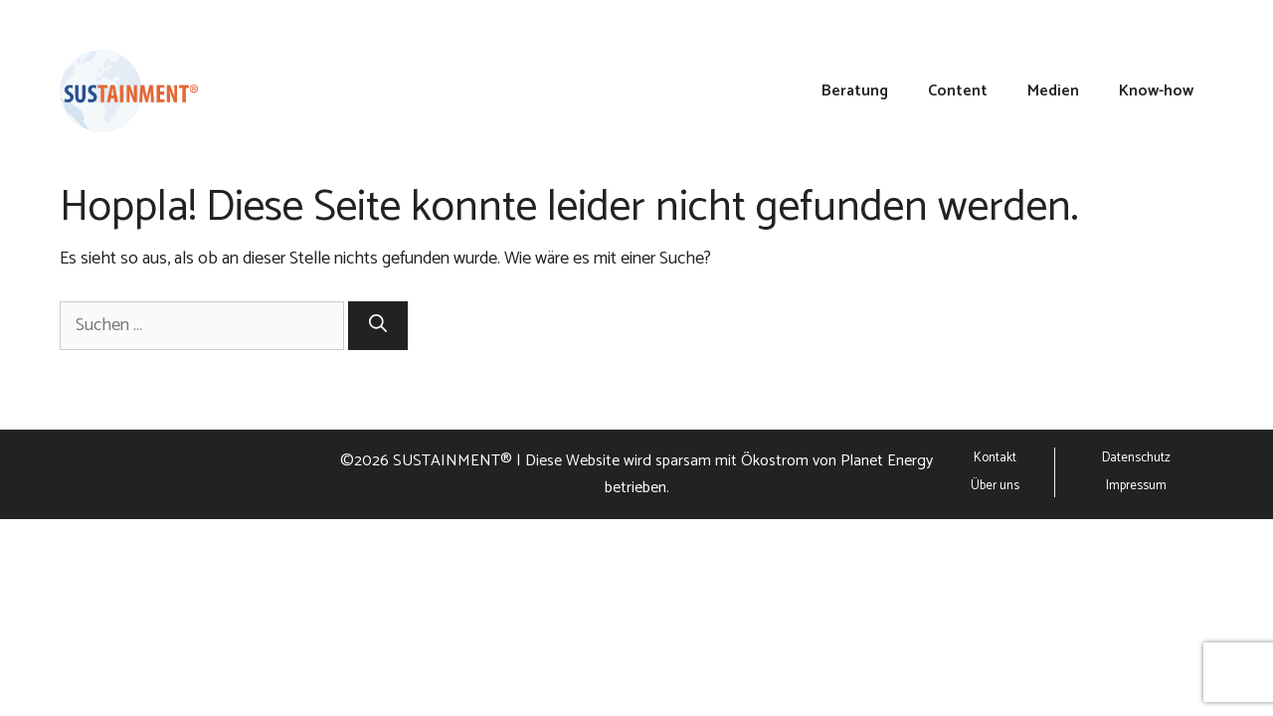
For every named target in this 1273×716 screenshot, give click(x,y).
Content (958, 91)
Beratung (854, 91)
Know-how (1156, 91)
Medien (1053, 91)
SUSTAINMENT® (452, 461)
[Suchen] (378, 325)
